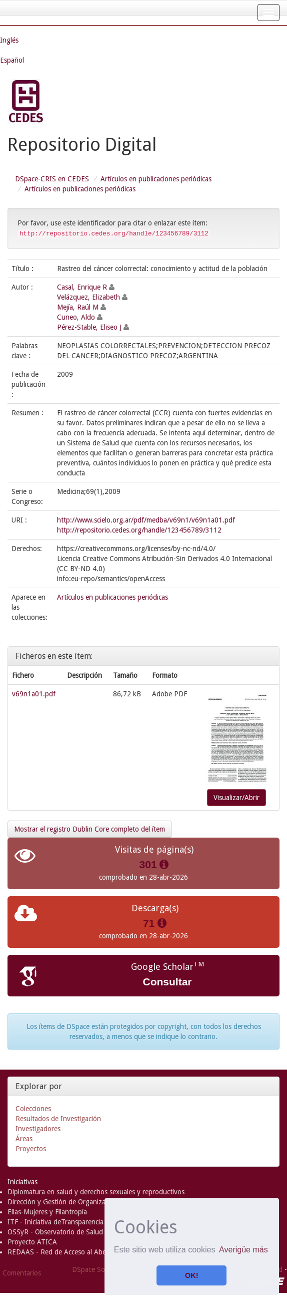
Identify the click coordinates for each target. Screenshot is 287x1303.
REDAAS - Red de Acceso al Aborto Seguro (74, 1252)
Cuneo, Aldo (76, 317)
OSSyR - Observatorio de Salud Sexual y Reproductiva (90, 1232)
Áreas (24, 1139)
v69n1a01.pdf (34, 694)
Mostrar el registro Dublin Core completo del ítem (89, 829)
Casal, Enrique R (82, 287)
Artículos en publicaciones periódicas (156, 179)
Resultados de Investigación (58, 1119)
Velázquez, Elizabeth (88, 297)
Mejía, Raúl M (77, 307)
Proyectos (31, 1149)
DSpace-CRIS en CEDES (52, 179)
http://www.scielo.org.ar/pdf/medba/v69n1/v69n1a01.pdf (146, 520)
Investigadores (38, 1129)
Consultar (167, 981)
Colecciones (33, 1109)
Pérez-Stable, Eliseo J (89, 327)
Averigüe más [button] (243, 1249)
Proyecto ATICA (32, 1242)
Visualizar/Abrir (237, 798)
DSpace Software (98, 1269)
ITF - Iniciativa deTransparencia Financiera (72, 1222)
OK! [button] (191, 1275)
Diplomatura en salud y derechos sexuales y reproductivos (96, 1192)
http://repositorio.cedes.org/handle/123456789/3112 (139, 530)
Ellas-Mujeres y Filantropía (47, 1212)
